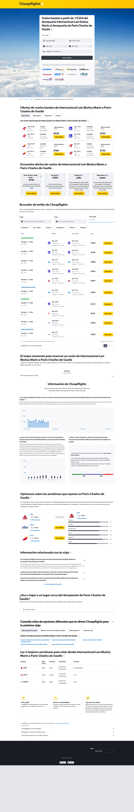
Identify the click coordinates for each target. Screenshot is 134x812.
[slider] (115, 222)
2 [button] (109, 346)
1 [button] (105, 346)
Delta (31, 514)
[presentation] (51, 29)
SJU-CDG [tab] (67, 371)
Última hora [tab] (48, 115)
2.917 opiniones (35, 530)
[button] (53, 46)
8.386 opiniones (35, 520)
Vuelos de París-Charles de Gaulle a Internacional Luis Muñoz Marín (35, 640)
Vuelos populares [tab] (74, 630)
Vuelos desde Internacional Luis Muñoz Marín (34, 644)
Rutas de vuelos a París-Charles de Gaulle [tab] (53, 630)
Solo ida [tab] (58, 115)
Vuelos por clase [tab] (88, 630)
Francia (26, 99)
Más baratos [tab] (25, 115)
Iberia (32, 535)
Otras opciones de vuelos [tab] (29, 630)
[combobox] (46, 35)
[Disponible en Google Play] (63, 765)
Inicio (21, 99)
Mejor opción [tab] (37, 115)
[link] (31, 193)
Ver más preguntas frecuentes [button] (53, 584)
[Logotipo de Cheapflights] (30, 4)
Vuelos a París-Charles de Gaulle (92, 640)
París (31, 99)
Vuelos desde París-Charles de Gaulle (63, 644)
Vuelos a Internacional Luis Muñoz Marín (64, 640)
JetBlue (32, 525)
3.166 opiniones (35, 541)
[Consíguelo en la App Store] (71, 765)
